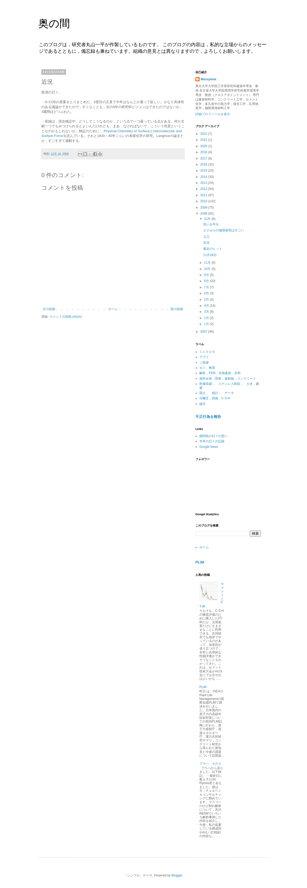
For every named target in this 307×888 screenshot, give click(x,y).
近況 (206, 242)
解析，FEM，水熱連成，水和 (219, 373)
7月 (207, 287)
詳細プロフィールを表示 (212, 114)
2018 (204, 152)
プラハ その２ (210, 763)
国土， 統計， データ (216, 393)
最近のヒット (212, 249)
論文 (202, 404)
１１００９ (207, 352)
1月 (207, 324)
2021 (204, 140)
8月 (207, 281)
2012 (204, 189)
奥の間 (54, 23)
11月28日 (210, 255)
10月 (208, 269)
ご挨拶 (204, 362)
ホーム (113, 309)
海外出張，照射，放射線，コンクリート (227, 378)
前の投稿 (177, 309)
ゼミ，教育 (207, 368)
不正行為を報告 (208, 416)
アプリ (204, 357)
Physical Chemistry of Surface (127, 131)
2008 (204, 213)
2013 (204, 183)
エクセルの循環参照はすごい (223, 230)
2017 (204, 158)
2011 (204, 195)
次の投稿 (49, 309)
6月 (207, 293)
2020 (204, 146)
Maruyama (208, 79)
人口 (206, 236)
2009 (204, 207)
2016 (204, 164)
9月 (207, 275)
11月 (208, 262)
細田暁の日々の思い (213, 436)
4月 (207, 305)
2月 (207, 318)
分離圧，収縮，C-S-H (214, 398)
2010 (204, 201)
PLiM (199, 562)
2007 (204, 331)
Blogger (177, 875)
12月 (208, 219)
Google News (208, 447)
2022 (204, 134)
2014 (204, 177)
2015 (204, 170)
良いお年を (211, 224)
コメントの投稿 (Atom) (66, 316)
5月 (207, 299)
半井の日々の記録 (211, 441)
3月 (207, 311)
